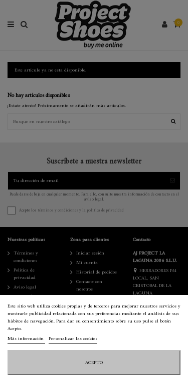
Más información (26, 338)
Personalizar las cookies (73, 338)
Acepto (94, 362)
